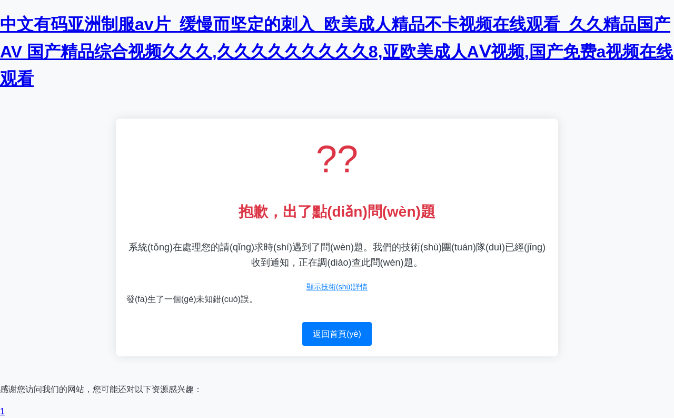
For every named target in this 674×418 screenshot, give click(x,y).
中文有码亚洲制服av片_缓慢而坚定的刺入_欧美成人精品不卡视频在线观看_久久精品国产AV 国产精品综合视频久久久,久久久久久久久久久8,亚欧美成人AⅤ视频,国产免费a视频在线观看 (336, 51)
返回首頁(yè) (337, 333)
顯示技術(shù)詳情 (337, 287)
